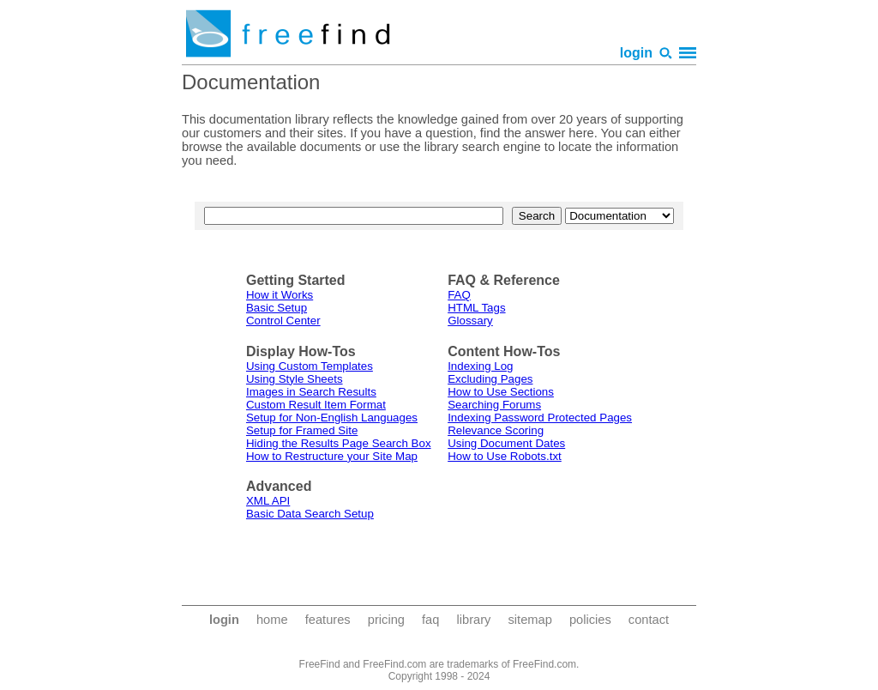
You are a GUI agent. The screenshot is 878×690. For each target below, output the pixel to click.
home (272, 619)
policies (590, 619)
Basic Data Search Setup (310, 513)
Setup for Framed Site (302, 430)
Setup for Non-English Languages (332, 417)
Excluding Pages (490, 378)
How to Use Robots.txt (505, 456)
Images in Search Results (311, 391)
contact (648, 619)
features (328, 619)
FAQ (459, 294)
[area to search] (619, 216)
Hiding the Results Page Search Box (338, 443)
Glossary (470, 320)
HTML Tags (476, 307)
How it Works (279, 294)
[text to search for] (353, 216)
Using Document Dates (506, 443)
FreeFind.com (544, 664)
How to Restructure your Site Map (332, 456)
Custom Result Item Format (316, 404)
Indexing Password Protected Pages (540, 417)
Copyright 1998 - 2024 (439, 676)
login (636, 52)
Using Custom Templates (309, 366)
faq (430, 619)
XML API (268, 500)
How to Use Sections (501, 391)
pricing (386, 619)
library (473, 619)
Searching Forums (494, 404)
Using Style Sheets (294, 378)
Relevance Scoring (496, 430)
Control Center (283, 320)
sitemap (529, 619)
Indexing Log (480, 366)
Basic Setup (276, 307)
